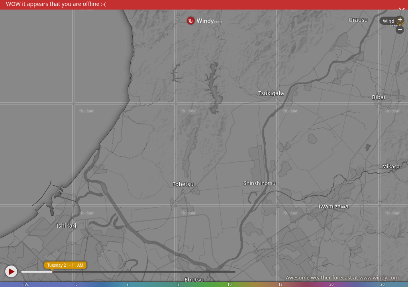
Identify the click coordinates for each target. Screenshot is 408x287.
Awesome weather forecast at (342, 277)
